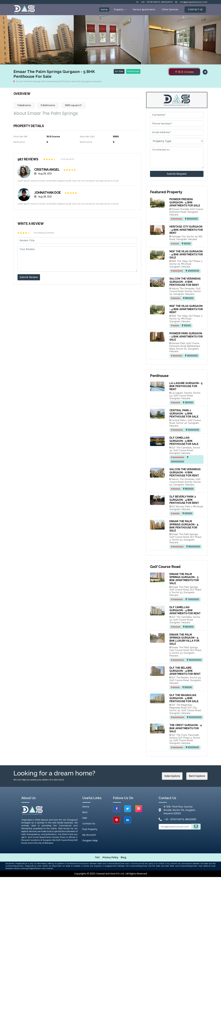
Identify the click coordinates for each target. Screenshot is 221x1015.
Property (120, 9)
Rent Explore (197, 776)
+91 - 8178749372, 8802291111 (157, 2)
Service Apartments (144, 9)
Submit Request (177, 174)
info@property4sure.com (194, 2)
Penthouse (133, 71)
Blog (123, 857)
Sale (84, 818)
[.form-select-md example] (176, 141)
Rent (85, 812)
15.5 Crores (184, 72)
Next (219, 39)
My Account (89, 834)
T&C (97, 857)
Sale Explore (172, 776)
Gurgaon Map (90, 840)
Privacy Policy (110, 857)
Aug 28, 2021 (43, 173)
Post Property (89, 829)
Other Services (170, 9)
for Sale (119, 71)
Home (104, 9)
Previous (1, 39)
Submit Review (29, 277)
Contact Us (195, 9)
